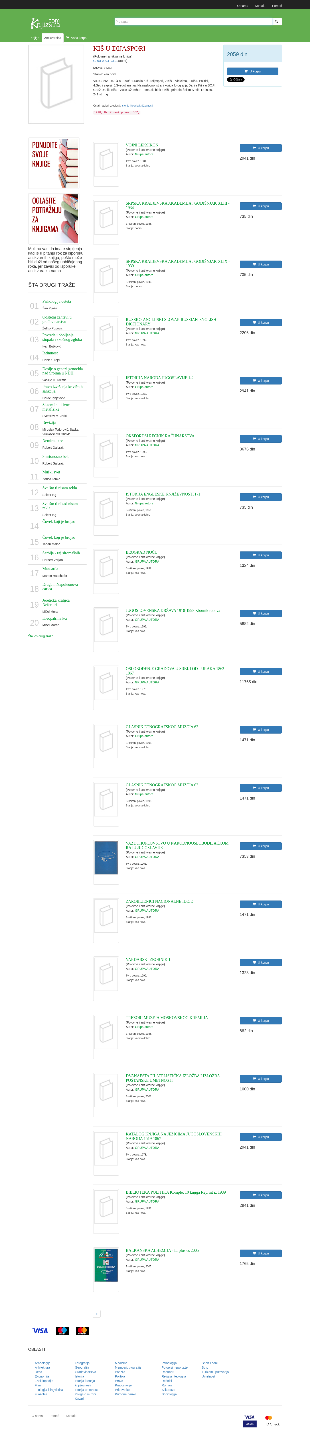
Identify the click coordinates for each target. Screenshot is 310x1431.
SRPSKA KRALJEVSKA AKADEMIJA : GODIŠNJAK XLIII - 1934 (177, 205)
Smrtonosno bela (56, 456)
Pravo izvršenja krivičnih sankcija (63, 388)
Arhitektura (42, 1367)
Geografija (82, 1367)
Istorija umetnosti (87, 1390)
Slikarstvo (168, 1390)
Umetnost (208, 1376)
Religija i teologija (174, 1376)
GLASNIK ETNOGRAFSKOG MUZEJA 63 (162, 785)
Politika (120, 1376)
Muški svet (51, 472)
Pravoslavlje (123, 1385)
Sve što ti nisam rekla (60, 488)
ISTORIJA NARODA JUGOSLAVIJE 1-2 (160, 378)
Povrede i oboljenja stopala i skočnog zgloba (62, 337)
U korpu (253, 71)
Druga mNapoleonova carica (60, 586)
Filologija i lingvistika (49, 1390)
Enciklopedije (44, 1381)
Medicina (121, 1363)
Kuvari (79, 1398)
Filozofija (41, 1394)
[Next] (97, 1314)
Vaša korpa (76, 38)
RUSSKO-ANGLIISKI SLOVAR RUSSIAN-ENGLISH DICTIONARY (171, 321)
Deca (38, 1372)
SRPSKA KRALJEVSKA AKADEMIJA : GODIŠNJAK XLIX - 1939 (178, 263)
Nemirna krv (53, 440)
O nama (242, 6)
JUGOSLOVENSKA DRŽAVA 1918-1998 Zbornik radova (173, 610)
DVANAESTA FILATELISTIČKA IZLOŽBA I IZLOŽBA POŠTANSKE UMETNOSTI (173, 1078)
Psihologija (169, 1363)
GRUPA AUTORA (105, 61)
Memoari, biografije (128, 1367)
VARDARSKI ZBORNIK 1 (148, 959)
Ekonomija (42, 1376)
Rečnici (167, 1381)
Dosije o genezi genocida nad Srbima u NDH (63, 371)
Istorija (79, 1376)
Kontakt (260, 6)
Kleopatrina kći (55, 618)
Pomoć (277, 6)
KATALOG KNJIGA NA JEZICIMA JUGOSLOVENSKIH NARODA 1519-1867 (174, 1136)
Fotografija (82, 1363)
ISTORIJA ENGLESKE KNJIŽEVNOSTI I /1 (163, 494)
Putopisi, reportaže (175, 1367)
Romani (167, 1385)
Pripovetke (122, 1390)
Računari (168, 1372)
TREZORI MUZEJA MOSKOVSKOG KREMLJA (167, 1018)
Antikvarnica (52, 38)
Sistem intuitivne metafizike (56, 407)
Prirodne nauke (125, 1394)
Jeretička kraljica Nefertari (56, 602)
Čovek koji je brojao (59, 521)
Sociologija (169, 1394)
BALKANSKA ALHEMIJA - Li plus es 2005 (162, 1250)
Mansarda (50, 569)
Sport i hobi (210, 1363)
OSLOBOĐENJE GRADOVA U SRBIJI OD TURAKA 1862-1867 (175, 670)
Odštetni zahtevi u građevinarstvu (57, 319)
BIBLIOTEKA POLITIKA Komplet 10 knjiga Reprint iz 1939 (176, 1192)
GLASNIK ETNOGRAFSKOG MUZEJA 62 (162, 727)
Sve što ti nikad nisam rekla (60, 506)
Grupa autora (144, 154)
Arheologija (43, 1363)
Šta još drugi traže (40, 636)
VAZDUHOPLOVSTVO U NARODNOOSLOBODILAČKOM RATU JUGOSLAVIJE (177, 845)
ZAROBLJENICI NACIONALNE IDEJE (159, 901)
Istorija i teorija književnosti (137, 105)
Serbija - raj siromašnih (61, 553)
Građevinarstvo (85, 1372)
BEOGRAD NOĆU (142, 552)
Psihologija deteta (57, 301)
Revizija (49, 422)
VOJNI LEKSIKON (142, 145)
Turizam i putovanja (215, 1372)
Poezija (120, 1372)
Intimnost (50, 353)
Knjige (35, 38)
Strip (205, 1367)
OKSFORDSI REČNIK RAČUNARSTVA (160, 436)
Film (38, 1385)
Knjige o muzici (85, 1394)
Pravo (119, 1381)
